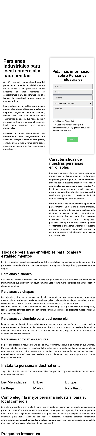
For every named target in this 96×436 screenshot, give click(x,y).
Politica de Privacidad (64, 121)
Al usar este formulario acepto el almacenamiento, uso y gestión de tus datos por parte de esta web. (72, 128)
